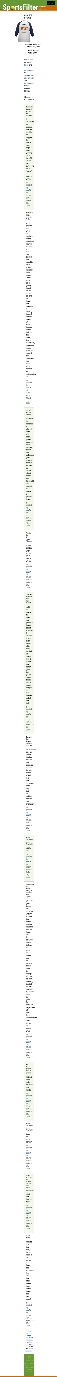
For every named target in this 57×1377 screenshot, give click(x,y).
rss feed (29, 1342)
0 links (31, 78)
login (29, 1335)
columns (42, 7)
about (29, 1333)
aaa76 (28, 190)
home (29, 1331)
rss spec (29, 1344)
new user (42, 9)
